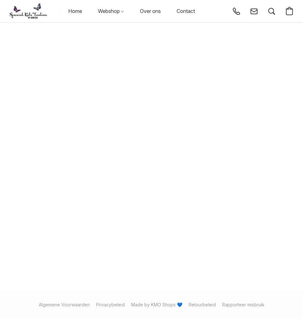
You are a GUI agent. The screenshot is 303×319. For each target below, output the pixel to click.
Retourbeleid (202, 304)
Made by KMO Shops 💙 (156, 304)
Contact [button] (186, 11)
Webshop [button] (111, 11)
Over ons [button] (150, 11)
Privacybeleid (110, 304)
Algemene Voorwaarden (64, 304)
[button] (28, 11)
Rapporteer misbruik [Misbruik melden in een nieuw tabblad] (243, 304)
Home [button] (75, 11)
